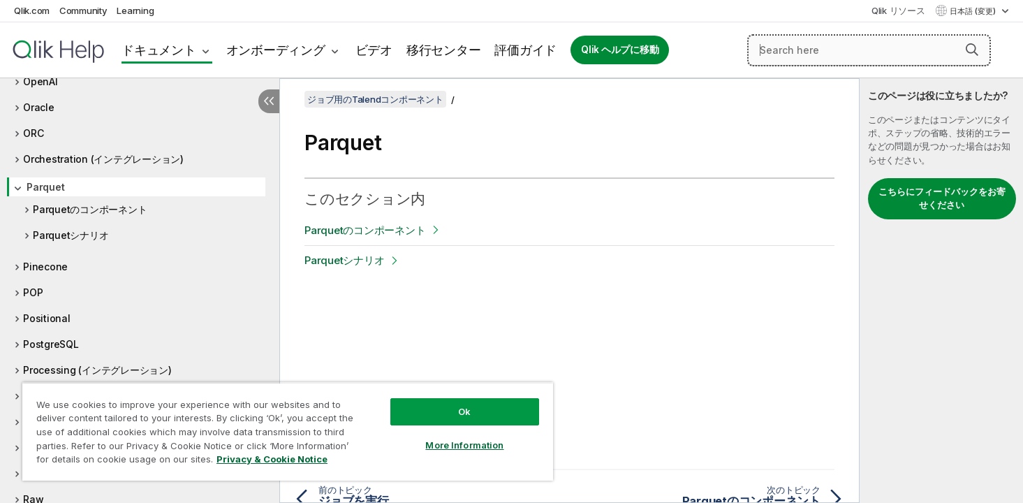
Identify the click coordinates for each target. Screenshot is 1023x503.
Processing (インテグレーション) (97, 370)
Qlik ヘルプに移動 (619, 49)
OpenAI (40, 81)
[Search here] (869, 50)
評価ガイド (525, 50)
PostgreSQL (51, 344)
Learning (135, 10)
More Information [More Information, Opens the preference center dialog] (464, 445)
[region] (287, 431)
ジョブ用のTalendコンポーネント (375, 99)
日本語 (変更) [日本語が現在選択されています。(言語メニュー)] (974, 11)
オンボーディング (275, 50)
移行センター (443, 50)
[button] (972, 50)
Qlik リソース (898, 10)
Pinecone (45, 266)
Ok (464, 411)
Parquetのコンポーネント (90, 209)
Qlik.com (32, 10)
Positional (47, 318)
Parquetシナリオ (70, 235)
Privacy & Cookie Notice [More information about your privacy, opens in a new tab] (271, 459)
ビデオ (373, 50)
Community (83, 10)
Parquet (45, 187)
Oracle (38, 107)
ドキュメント (159, 50)
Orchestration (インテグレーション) (103, 159)
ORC (33, 133)
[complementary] (941, 290)
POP (33, 292)
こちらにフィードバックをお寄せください (942, 198)
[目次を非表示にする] (268, 101)
